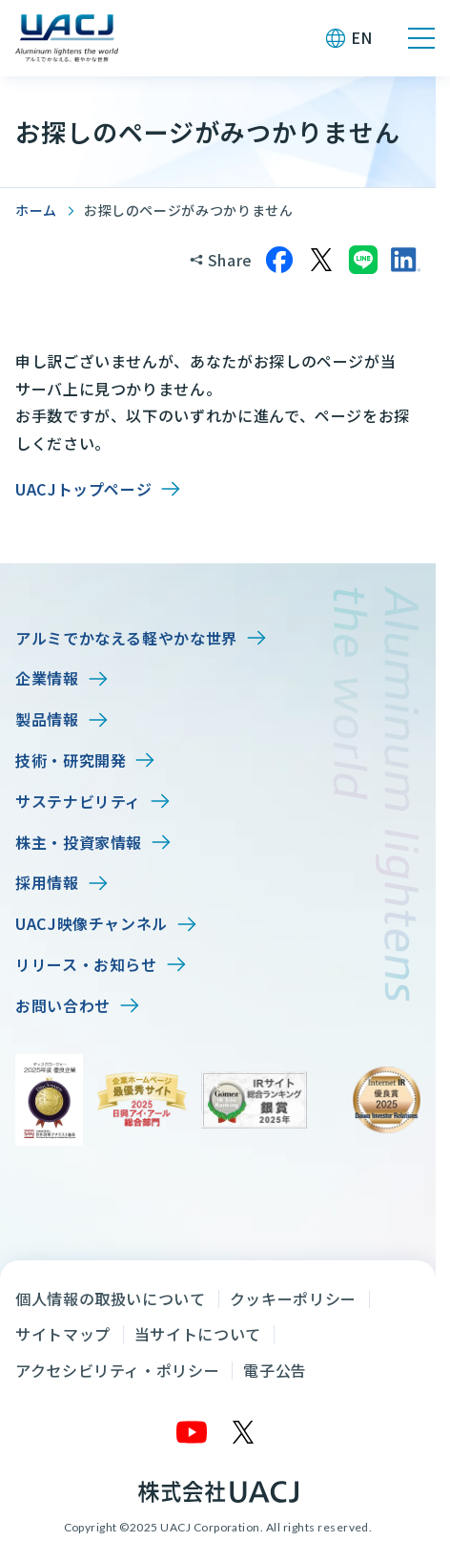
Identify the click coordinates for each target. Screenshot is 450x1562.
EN (362, 37)
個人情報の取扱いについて (110, 1298)
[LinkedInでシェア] (405, 259)
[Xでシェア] (321, 259)
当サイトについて (197, 1333)
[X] (244, 1432)
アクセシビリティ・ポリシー (117, 1370)
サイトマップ (63, 1333)
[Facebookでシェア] (279, 259)
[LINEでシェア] (363, 259)
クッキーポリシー (293, 1298)
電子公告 (275, 1370)
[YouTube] (192, 1432)
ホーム (36, 210)
